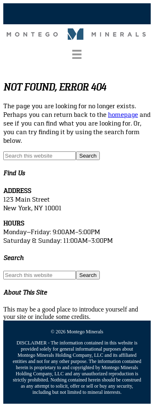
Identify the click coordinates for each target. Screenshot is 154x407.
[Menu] (77, 54)
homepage (123, 115)
